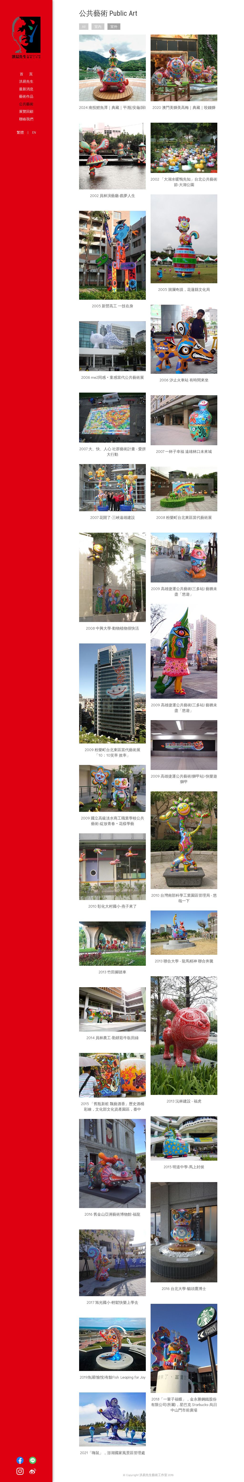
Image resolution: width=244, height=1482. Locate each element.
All (84, 26)
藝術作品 (26, 96)
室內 (98, 26)
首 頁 (26, 73)
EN (34, 132)
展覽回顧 (26, 111)
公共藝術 (26, 103)
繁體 (20, 132)
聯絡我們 (26, 118)
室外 (113, 26)
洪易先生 (26, 81)
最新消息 (26, 88)
